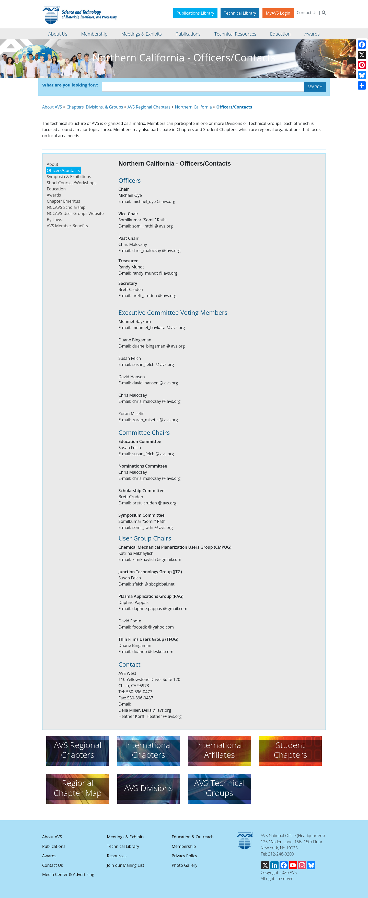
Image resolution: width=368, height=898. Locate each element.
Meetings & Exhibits (125, 837)
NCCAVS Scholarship (66, 207)
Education (56, 189)
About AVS (52, 107)
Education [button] (280, 34)
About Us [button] (57, 34)
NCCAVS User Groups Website (75, 213)
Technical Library (240, 13)
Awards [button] (311, 34)
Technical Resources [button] (235, 34)
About (52, 164)
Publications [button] (188, 34)
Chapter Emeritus (63, 201)
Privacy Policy (184, 856)
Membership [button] (94, 34)
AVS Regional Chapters (149, 107)
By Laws (54, 219)
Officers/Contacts (63, 170)
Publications (53, 846)
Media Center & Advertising (68, 874)
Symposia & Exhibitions (69, 176)
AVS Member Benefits (67, 226)
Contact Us (307, 12)
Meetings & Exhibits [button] (141, 34)
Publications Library (195, 13)
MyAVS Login (278, 13)
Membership (184, 846)
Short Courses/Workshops (72, 183)
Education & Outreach (193, 837)
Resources (116, 856)
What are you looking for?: (70, 85)
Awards (54, 195)
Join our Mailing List (125, 865)
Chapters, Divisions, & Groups (94, 107)
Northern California (193, 107)
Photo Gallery (185, 865)
